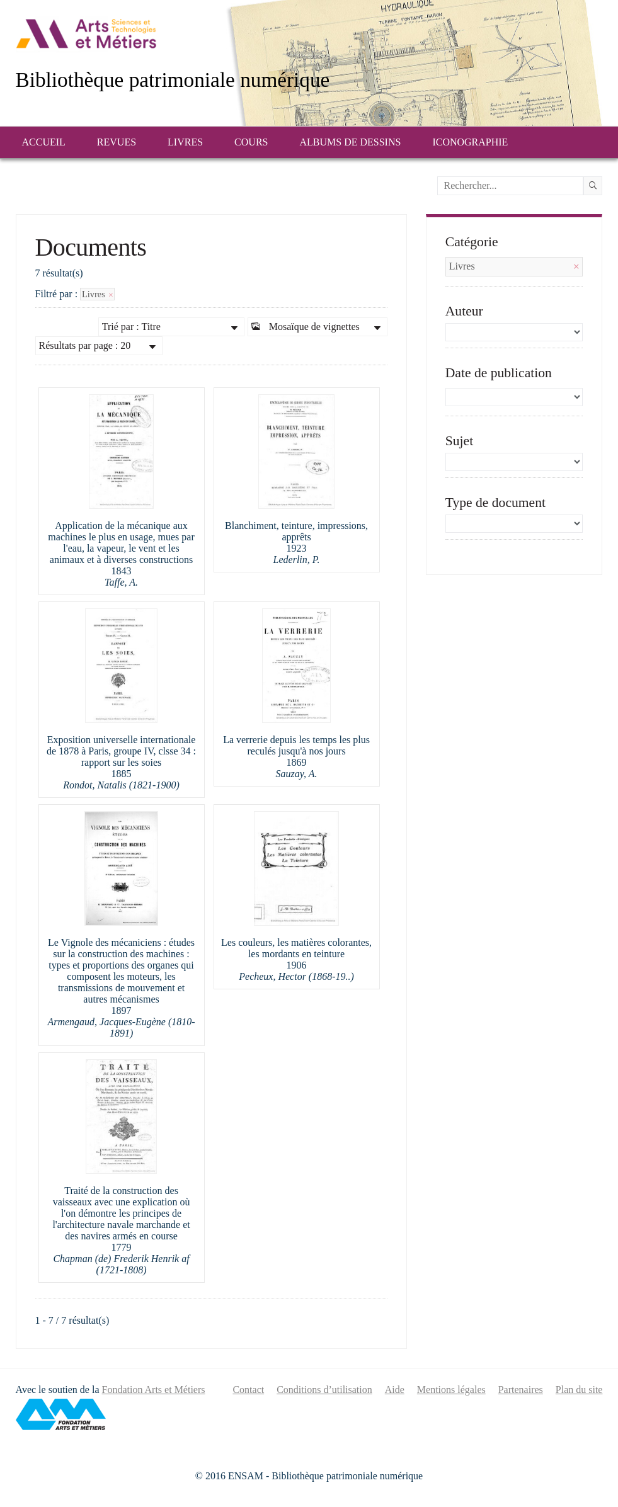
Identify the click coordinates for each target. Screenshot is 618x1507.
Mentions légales (451, 1389)
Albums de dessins (350, 142)
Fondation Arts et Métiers (153, 1389)
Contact (248, 1389)
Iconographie (470, 142)
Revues (116, 142)
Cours (251, 142)
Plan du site (579, 1389)
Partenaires (520, 1389)
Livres (185, 142)
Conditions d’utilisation (324, 1389)
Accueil (44, 142)
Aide (394, 1389)
